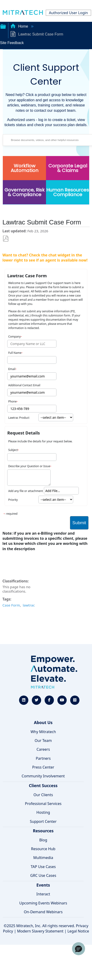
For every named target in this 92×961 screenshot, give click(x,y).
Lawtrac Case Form (27, 275)
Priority (13, 500)
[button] (78, 948)
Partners (43, 758)
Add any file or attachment (25, 491)
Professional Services (43, 803)
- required (11, 514)
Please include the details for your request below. (40, 441)
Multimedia (43, 857)
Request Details (23, 433)
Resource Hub (43, 848)
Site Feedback (12, 43)
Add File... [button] (52, 490)
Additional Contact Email (24, 385)
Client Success (43, 785)
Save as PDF (6, 239)
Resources (43, 830)
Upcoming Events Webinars (43, 903)
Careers (43, 749)
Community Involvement (43, 776)
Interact (43, 894)
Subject (13, 450)
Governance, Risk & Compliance (24, 192)
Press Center (43, 767)
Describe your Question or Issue (29, 466)
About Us (43, 722)
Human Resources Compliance (67, 192)
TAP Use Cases (43, 866)
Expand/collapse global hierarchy (3, 26)
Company (14, 336)
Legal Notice (78, 931)
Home (19, 26)
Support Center (43, 821)
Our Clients (43, 794)
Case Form (11, 605)
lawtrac (29, 605)
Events (43, 885)
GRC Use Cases (43, 875)
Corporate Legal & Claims (67, 168)
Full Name (14, 353)
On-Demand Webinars (43, 911)
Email (11, 369)
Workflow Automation (24, 168)
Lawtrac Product (18, 418)
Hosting (43, 812)
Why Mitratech (43, 731)
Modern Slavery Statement (40, 931)
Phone (12, 401)
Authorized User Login (68, 12)
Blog (43, 840)
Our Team (43, 740)
